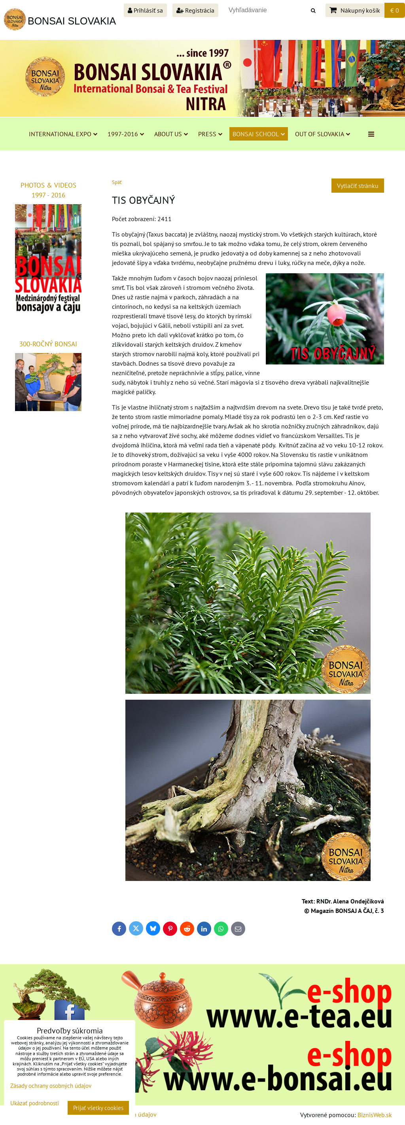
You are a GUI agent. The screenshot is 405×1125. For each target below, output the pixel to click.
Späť (116, 182)
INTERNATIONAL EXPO (63, 134)
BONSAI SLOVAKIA (72, 20)
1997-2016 (126, 134)
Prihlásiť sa (145, 10)
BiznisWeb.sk (375, 1115)
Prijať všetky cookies (98, 1108)
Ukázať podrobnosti (34, 1103)
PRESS (210, 134)
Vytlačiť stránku (358, 186)
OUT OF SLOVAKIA (322, 134)
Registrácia (195, 10)
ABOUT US (171, 134)
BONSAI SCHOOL (259, 134)
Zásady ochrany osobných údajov (50, 1085)
